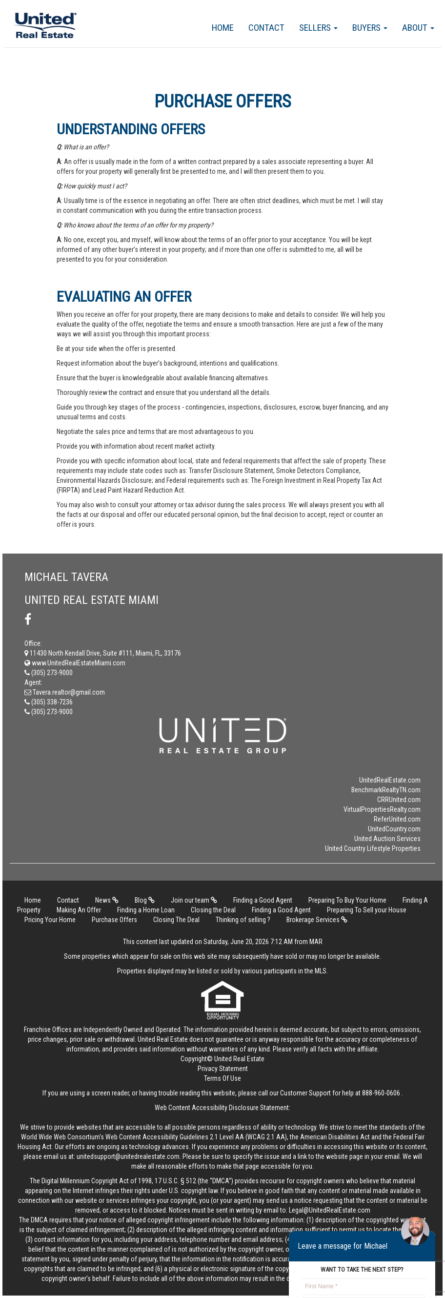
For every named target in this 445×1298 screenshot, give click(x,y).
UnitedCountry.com (394, 829)
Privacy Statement (223, 1068)
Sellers (318, 27)
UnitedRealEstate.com (390, 780)
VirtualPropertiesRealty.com (382, 809)
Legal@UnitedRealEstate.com (329, 1210)
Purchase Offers (114, 920)
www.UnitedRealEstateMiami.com (74, 663)
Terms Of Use (222, 1078)
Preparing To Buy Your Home (347, 900)
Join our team (194, 900)
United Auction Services (387, 839)
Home (223, 27)
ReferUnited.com (397, 819)
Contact (266, 27)
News (107, 900)
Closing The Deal (176, 920)
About (418, 27)
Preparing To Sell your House (366, 910)
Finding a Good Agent (262, 900)
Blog (145, 900)
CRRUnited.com (399, 800)
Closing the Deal (213, 910)
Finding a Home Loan (146, 910)
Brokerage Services (316, 920)
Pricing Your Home (50, 920)
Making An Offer (79, 910)
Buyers (369, 27)
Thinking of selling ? (243, 920)
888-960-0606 (381, 1093)
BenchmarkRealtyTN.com (386, 790)
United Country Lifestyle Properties (373, 848)
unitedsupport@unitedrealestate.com (128, 1156)
